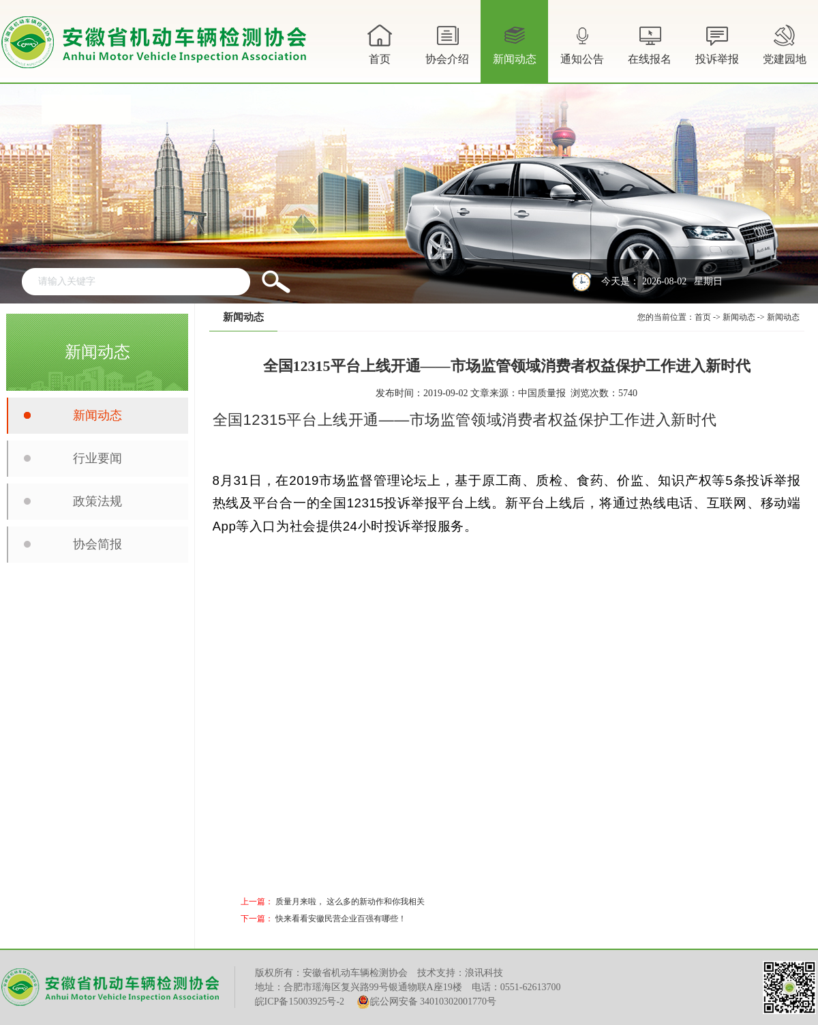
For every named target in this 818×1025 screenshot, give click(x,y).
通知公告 (582, 52)
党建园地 (784, 43)
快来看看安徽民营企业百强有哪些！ (340, 918)
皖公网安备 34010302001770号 (427, 1002)
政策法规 (97, 501)
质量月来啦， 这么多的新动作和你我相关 (350, 901)
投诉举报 (717, 43)
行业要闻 (97, 458)
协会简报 (97, 544)
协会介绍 (447, 52)
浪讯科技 (484, 973)
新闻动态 (514, 52)
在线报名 (649, 43)
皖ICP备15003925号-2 (299, 1001)
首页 (379, 43)
